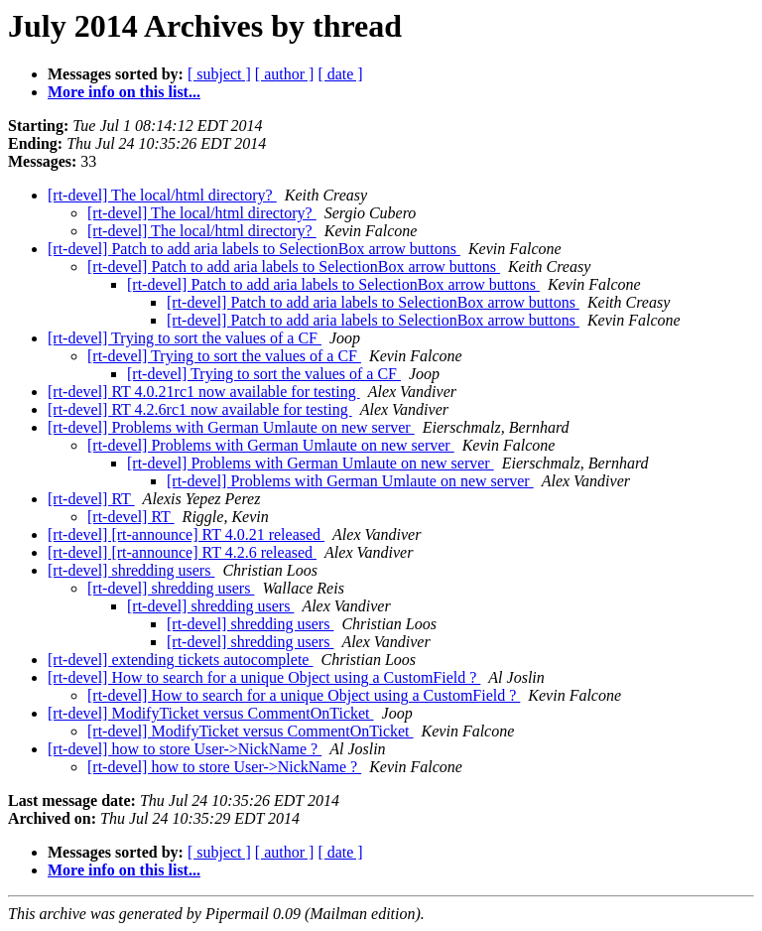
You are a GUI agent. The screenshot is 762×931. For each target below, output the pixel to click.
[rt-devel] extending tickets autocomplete (180, 659)
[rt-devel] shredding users (131, 570)
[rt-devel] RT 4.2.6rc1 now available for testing (200, 409)
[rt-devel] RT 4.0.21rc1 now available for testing (204, 391)
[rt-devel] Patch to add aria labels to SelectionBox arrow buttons (254, 248)
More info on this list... (124, 91)
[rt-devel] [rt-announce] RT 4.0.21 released (186, 534)
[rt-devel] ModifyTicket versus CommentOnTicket (211, 713)
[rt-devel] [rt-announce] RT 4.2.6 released (182, 552)
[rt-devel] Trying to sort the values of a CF (184, 338)
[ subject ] (219, 74)
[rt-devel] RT (91, 498)
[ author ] (285, 74)
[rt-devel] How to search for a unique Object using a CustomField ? (264, 677)
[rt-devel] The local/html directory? (162, 195)
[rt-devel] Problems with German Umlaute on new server (231, 427)
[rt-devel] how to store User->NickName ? (184, 748)
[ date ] (340, 74)
